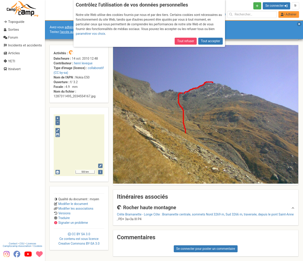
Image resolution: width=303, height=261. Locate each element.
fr (295, 5)
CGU (22, 243)
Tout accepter (210, 41)
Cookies (37, 246)
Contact (13, 243)
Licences (31, 243)
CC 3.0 (79, 238)
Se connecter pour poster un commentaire (205, 248)
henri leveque (83, 63)
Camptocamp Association (17, 246)
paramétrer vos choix (90, 33)
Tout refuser (185, 41)
